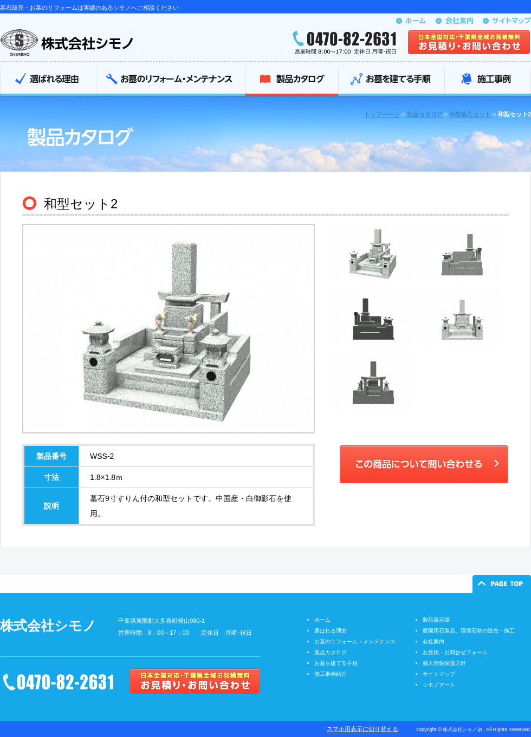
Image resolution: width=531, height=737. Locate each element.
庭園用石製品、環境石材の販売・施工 (469, 631)
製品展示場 (436, 620)
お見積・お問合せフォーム (455, 652)
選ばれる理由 (48, 80)
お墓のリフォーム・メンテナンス (170, 80)
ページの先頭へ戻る (501, 584)
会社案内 (433, 641)
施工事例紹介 (330, 674)
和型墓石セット (470, 114)
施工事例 (487, 80)
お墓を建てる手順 (391, 80)
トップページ (382, 114)
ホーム (322, 620)
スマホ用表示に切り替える (362, 729)
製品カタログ (291, 80)
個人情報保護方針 (444, 663)
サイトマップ (439, 674)
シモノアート (439, 685)
